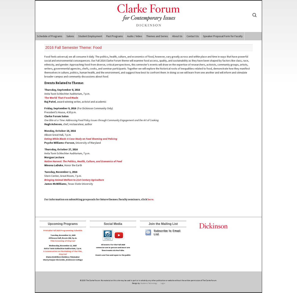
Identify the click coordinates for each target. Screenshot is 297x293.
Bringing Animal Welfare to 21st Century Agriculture (74, 180)
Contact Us (193, 36)
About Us (177, 36)
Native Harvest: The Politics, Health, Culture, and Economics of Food (83, 161)
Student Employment (90, 36)
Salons (70, 36)
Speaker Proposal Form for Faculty (223, 36)
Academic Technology (148, 283)
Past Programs (114, 36)
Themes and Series (157, 36)
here (150, 199)
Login (163, 283)
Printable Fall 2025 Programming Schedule (62, 230)
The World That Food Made (61, 97)
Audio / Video (134, 36)
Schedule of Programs (49, 36)
